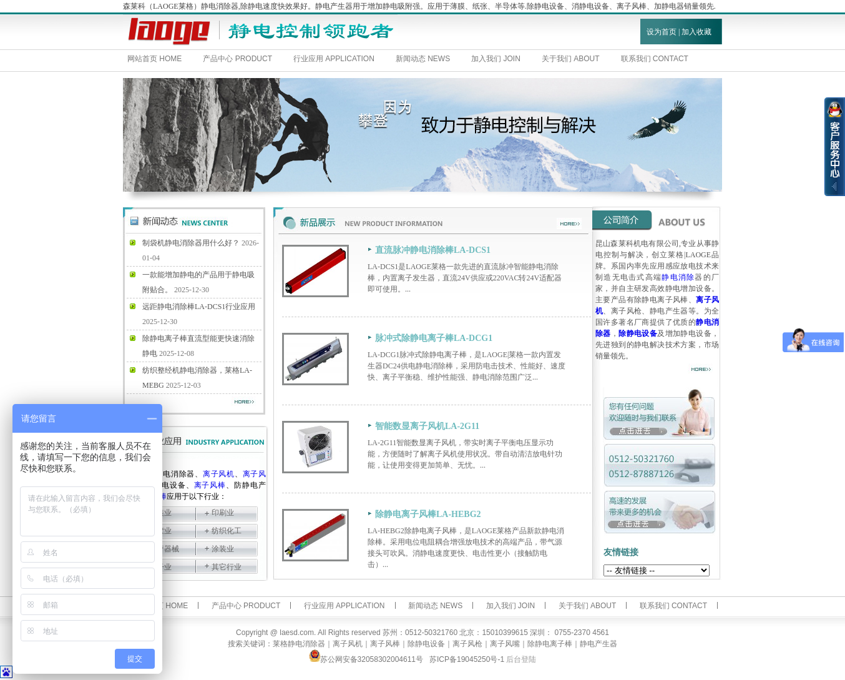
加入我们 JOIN (495, 58)
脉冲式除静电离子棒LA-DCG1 (433, 338)
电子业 (160, 567)
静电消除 (678, 277)
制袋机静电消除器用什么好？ (191, 243)
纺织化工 (227, 530)
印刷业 (223, 512)
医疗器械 (164, 548)
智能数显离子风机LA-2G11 (427, 426)
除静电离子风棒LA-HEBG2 (428, 514)
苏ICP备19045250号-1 (466, 659)
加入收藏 (696, 31)
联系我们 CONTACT (654, 58)
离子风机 (219, 474)
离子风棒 (210, 485)
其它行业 (227, 567)
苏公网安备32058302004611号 (366, 659)
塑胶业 (160, 530)
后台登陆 (521, 659)
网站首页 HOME (154, 58)
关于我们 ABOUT (571, 58)
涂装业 (223, 548)
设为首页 (661, 31)
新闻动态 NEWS (423, 58)
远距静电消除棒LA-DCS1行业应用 (198, 306)
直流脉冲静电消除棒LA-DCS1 (433, 250)
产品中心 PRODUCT (237, 58)
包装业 (160, 512)
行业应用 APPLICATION (333, 58)
